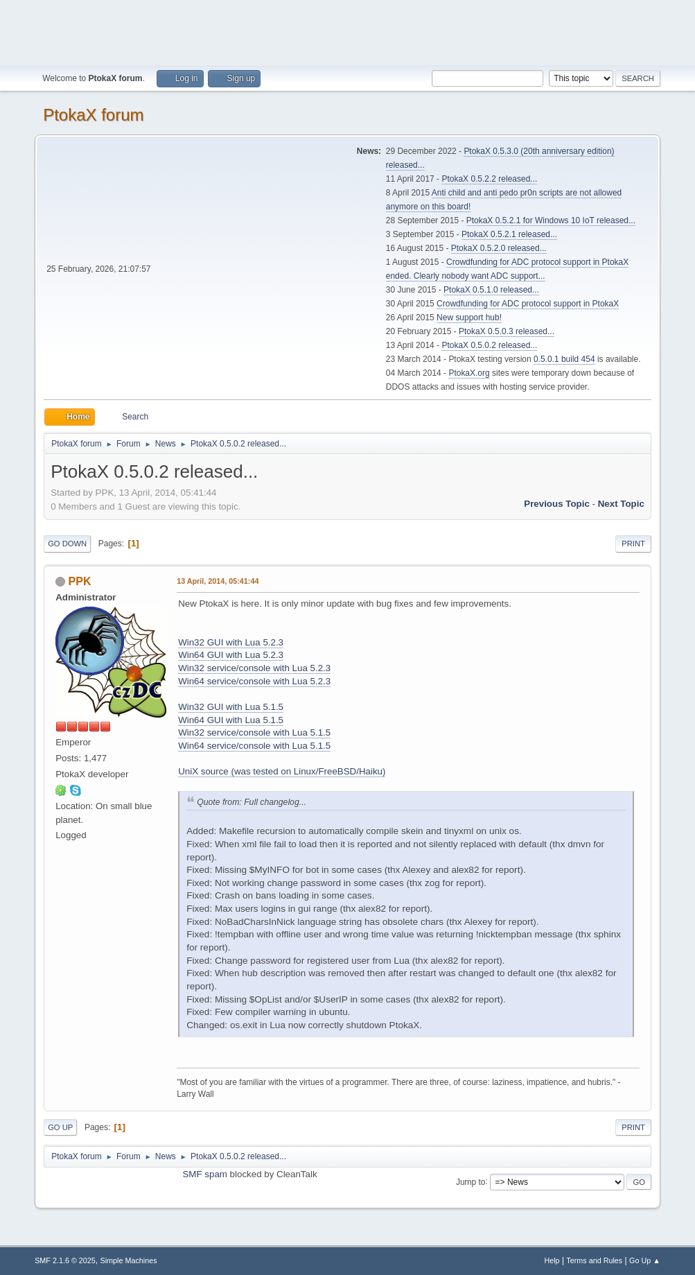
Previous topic (557, 503)
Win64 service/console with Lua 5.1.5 (254, 745)
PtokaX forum (93, 114)
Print (633, 543)
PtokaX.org (468, 373)
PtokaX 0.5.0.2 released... (489, 345)
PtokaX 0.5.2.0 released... (499, 248)
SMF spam (204, 1174)
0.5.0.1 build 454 (564, 359)
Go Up (60, 1127)
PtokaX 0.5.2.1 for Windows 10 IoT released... (550, 220)
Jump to (471, 1181)
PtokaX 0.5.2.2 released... (489, 179)
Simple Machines (128, 1260)
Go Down (67, 543)
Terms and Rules (594, 1260)
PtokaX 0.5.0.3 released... (506, 331)
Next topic (621, 503)
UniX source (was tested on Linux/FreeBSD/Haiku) (281, 771)
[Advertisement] (348, 31)
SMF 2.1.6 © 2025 (65, 1260)
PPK (80, 581)
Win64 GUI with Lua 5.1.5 (230, 720)
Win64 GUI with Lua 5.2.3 (230, 655)
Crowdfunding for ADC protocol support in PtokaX (528, 304)
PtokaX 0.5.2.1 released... (509, 234)
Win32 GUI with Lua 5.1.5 (230, 707)
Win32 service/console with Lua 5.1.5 (254, 732)
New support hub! (469, 317)
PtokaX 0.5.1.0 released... (491, 290)
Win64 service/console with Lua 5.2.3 (254, 681)
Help (551, 1260)
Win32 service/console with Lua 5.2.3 (254, 668)
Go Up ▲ (644, 1260)
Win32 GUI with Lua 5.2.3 (230, 642)
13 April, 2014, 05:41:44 (217, 581)
